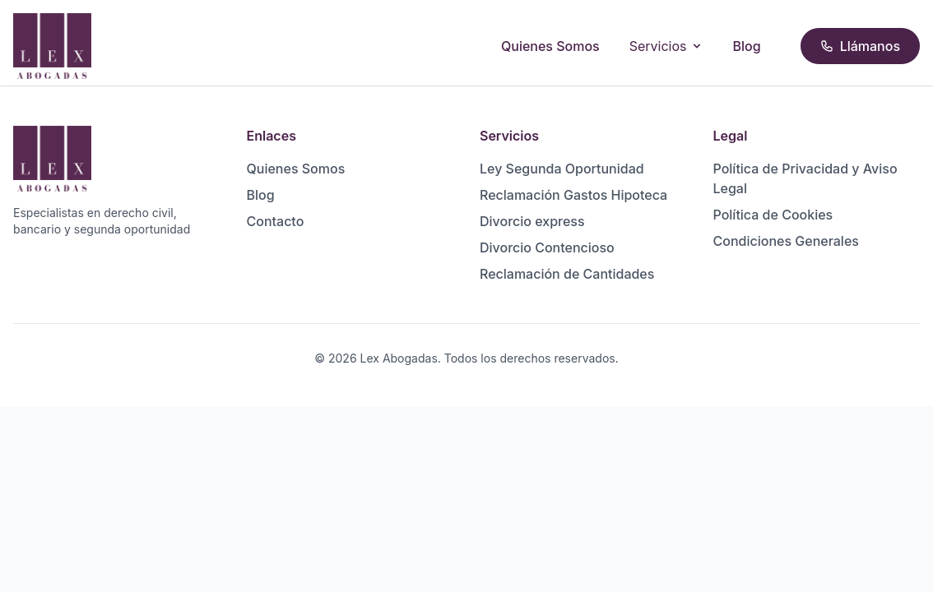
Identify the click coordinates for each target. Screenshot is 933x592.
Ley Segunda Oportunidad (562, 168)
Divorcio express (532, 221)
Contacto (275, 221)
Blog (747, 46)
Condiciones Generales (786, 241)
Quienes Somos (550, 46)
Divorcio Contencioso (547, 247)
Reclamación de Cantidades (567, 274)
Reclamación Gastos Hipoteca (573, 195)
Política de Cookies (773, 214)
